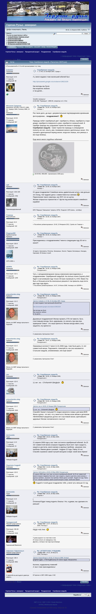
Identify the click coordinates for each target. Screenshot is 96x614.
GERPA (9, 267)
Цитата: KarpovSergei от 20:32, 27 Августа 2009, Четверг (51, 558)
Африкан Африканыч (15, 551)
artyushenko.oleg (13, 294)
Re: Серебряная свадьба (47, 106)
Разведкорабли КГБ (14, 38)
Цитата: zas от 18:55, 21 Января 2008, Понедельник (49, 406)
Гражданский (11, 522)
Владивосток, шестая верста (17, 42)
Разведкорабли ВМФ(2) (15, 40)
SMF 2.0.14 (37, 602)
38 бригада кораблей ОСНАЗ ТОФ (19, 44)
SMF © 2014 (46, 602)
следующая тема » (84, 56)
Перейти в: (77, 595)
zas (7, 374)
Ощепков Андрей (13, 465)
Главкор (9, 215)
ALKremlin (10, 435)
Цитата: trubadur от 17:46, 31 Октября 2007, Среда (49, 301)
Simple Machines (56, 602)
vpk (7, 185)
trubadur (9, 70)
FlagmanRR (10, 233)
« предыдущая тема (68, 56)
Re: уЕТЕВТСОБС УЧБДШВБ (49, 551)
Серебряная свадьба (45, 70)
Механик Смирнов (13, 106)
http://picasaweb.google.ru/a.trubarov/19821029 (50, 82)
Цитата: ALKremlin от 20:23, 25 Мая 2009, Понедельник (50, 472)
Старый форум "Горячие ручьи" (18, 37)
